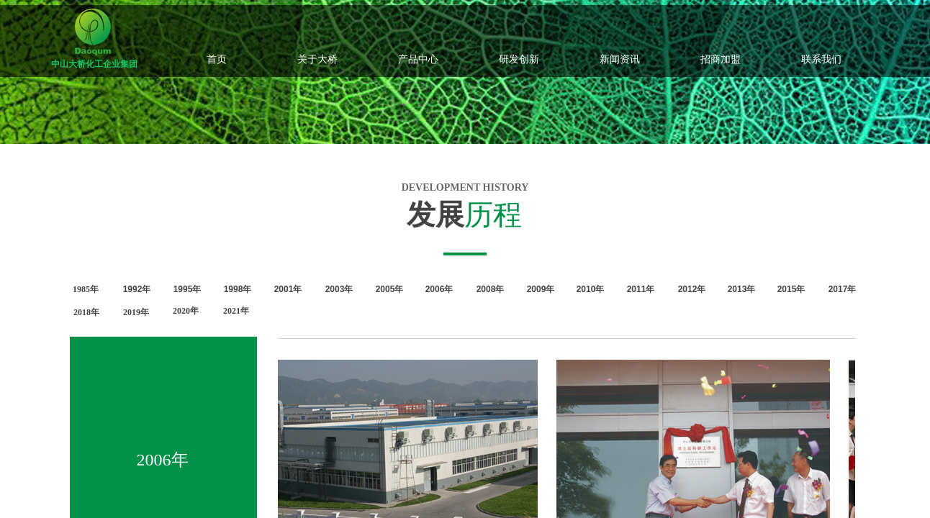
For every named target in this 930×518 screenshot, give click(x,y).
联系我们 (821, 59)
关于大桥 (317, 59)
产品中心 (418, 59)
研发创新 (519, 59)
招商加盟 (720, 59)
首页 (217, 59)
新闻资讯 (620, 59)
